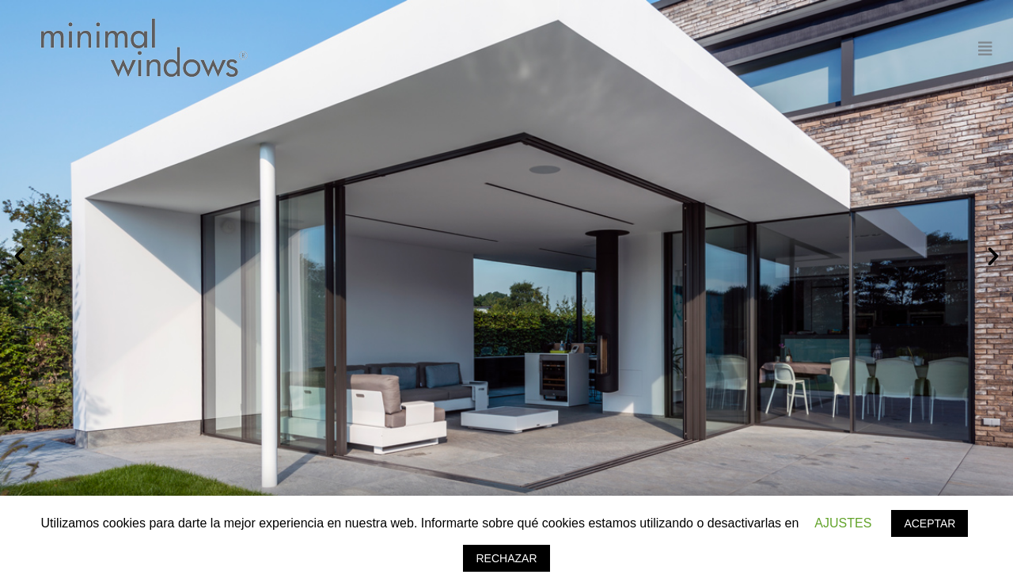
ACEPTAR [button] (929, 523)
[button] (20, 256)
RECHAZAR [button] (506, 558)
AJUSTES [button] (842, 523)
